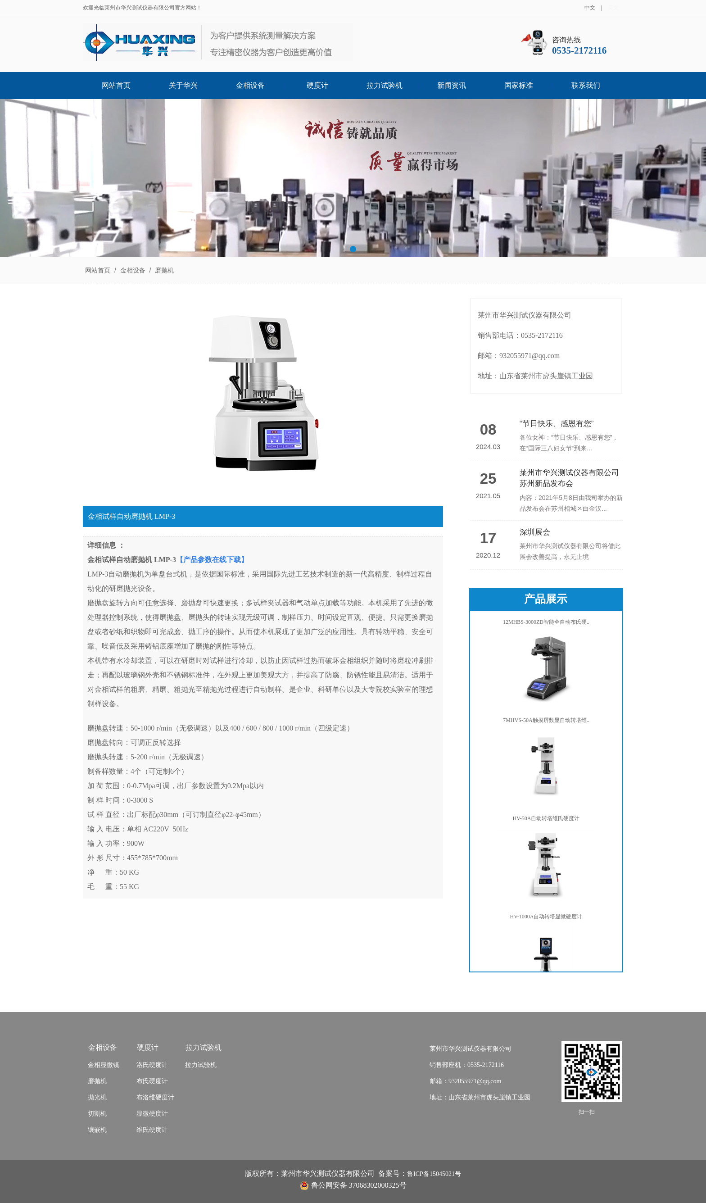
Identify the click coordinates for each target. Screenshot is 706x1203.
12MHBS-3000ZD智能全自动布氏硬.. (546, 624)
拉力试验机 (385, 85)
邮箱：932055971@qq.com (466, 1081)
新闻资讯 (451, 85)
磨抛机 (163, 270)
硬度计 (317, 85)
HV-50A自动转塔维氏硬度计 (546, 820)
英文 (613, 8)
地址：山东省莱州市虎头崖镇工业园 (480, 1097)
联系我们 (585, 85)
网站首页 (116, 85)
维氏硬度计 (152, 1129)
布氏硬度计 (152, 1081)
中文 (589, 8)
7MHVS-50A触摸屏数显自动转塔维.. (546, 722)
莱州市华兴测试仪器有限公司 (470, 1048)
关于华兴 (183, 85)
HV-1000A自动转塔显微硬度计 (546, 918)
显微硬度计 (152, 1113)
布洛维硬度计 (155, 1097)
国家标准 (518, 85)
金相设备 (250, 85)
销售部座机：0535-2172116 (467, 1065)
